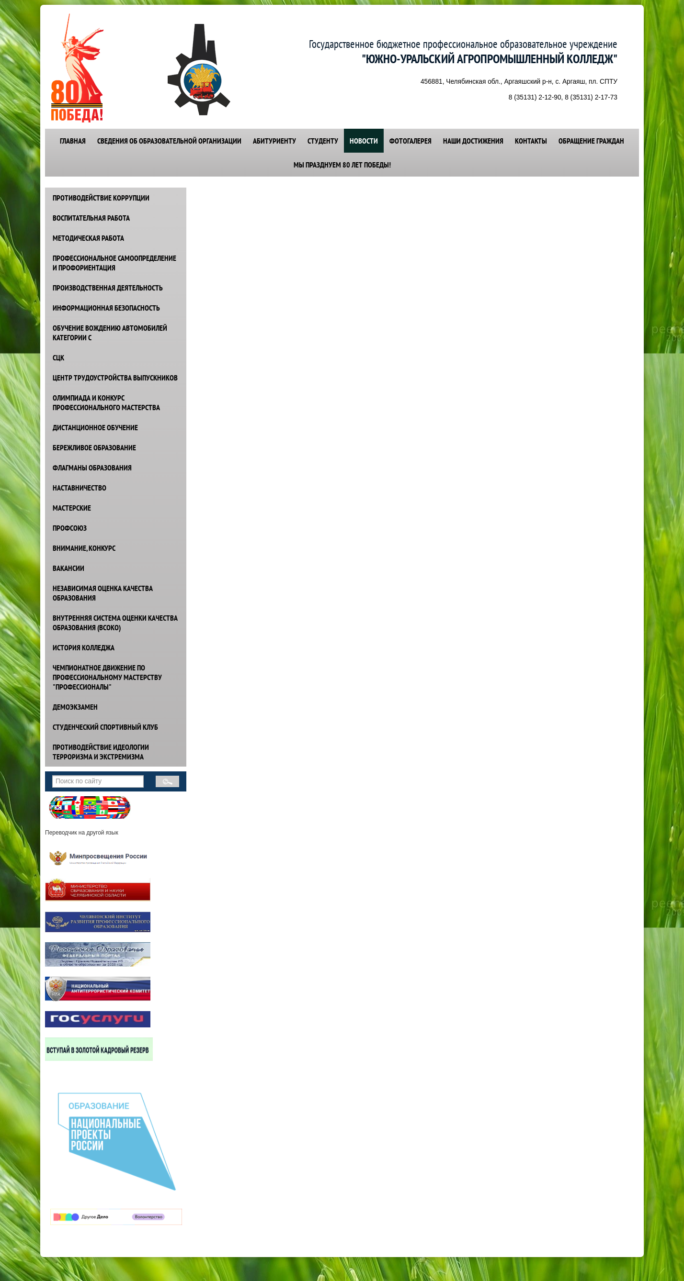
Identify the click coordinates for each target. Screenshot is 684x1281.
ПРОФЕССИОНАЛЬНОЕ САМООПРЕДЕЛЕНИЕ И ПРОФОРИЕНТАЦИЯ (114, 262)
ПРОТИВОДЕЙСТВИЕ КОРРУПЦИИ (101, 197)
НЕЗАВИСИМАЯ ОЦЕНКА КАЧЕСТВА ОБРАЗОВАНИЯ (103, 592)
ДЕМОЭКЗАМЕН (75, 707)
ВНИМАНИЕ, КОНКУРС (84, 548)
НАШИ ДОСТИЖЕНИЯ (473, 140)
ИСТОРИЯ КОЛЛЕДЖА (83, 647)
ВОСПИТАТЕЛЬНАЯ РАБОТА (91, 218)
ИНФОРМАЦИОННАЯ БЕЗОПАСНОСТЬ (106, 307)
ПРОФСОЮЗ (70, 528)
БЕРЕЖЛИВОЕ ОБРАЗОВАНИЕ (94, 447)
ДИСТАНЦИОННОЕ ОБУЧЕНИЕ (95, 427)
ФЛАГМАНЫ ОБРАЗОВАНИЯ (92, 467)
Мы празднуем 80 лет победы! (342, 164)
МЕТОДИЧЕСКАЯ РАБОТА (88, 238)
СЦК (58, 357)
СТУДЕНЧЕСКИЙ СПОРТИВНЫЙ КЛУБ (105, 727)
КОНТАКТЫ (531, 140)
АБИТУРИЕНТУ (274, 140)
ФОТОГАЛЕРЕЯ (410, 140)
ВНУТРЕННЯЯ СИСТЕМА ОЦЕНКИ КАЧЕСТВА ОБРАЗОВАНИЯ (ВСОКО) (115, 622)
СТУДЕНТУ (323, 140)
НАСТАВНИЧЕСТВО (79, 487)
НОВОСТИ (364, 140)
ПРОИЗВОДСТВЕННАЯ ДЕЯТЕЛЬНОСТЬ (108, 287)
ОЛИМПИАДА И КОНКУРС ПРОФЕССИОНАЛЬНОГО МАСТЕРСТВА (106, 402)
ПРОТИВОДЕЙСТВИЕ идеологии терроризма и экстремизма (101, 751)
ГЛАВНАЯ (73, 140)
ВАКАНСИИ (68, 568)
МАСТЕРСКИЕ (72, 507)
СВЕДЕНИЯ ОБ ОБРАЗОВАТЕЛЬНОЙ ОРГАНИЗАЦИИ (169, 140)
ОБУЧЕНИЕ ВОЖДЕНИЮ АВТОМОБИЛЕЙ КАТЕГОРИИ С (110, 332)
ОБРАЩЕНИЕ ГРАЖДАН (591, 140)
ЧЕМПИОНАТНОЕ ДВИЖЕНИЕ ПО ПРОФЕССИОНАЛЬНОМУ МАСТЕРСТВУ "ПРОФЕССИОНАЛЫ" (107, 677)
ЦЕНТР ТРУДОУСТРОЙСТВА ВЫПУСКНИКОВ (115, 377)
